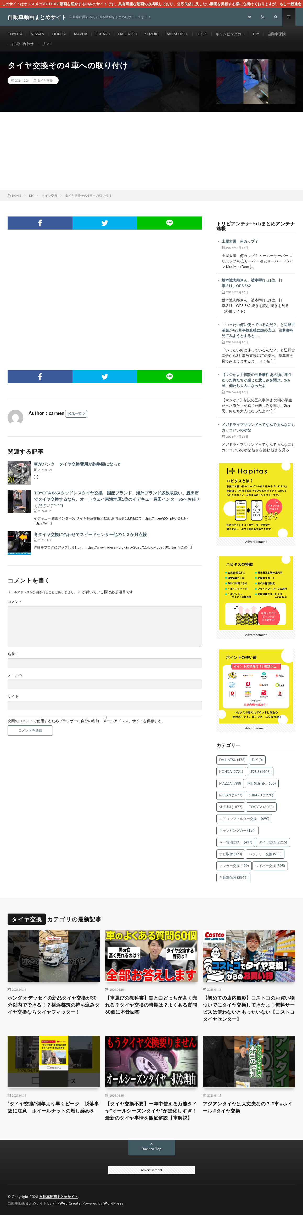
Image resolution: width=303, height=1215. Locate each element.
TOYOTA (15, 34)
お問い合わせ (23, 43)
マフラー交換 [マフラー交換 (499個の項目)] (234, 866)
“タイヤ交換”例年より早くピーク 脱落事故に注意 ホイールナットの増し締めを (53, 1107)
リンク (47, 43)
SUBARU (103, 34)
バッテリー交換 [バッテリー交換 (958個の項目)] (265, 854)
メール (15, 675)
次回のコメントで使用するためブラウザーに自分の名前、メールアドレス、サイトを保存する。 (86, 721)
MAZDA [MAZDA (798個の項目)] (230, 783)
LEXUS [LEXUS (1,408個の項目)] (260, 771)
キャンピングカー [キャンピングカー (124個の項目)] (237, 830)
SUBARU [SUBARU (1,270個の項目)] (261, 795)
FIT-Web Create (67, 1203)
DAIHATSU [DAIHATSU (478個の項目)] (232, 760)
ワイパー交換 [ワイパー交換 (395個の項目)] (270, 866)
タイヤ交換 (45, 80)
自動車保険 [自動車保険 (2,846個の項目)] (233, 877)
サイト (13, 696)
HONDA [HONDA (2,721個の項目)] (231, 771)
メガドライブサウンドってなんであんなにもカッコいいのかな (258, 427)
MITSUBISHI (177, 34)
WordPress (113, 1203)
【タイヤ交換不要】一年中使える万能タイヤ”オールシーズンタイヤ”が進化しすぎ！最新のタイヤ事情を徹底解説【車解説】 (151, 1111)
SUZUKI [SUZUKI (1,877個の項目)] (230, 807)
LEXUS (202, 34)
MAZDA (80, 34)
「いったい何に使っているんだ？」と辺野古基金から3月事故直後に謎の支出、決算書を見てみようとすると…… (258, 330)
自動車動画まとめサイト (58, 1197)
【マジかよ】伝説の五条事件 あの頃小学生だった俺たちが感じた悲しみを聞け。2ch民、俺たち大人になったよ (257, 380)
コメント (15, 601)
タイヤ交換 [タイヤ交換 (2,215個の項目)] (273, 842)
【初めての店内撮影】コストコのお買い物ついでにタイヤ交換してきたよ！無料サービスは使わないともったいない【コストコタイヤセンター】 (249, 1008)
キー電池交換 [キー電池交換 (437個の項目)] (235, 842)
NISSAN (37, 34)
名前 (13, 654)
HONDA (59, 34)
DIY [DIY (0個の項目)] (257, 760)
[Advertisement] (151, 150)
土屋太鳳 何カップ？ (240, 241)
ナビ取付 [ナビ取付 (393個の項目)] (230, 854)
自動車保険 (276, 34)
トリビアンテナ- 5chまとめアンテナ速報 (255, 226)
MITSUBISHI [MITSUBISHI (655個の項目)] (262, 783)
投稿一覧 (75, 414)
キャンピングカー (230, 34)
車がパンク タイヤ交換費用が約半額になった (78, 463)
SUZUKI (152, 34)
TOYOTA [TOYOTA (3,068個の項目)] (261, 807)
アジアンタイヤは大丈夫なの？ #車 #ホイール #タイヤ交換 (248, 1107)
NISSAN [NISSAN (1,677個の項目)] (230, 795)
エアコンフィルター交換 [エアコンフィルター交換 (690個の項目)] (244, 819)
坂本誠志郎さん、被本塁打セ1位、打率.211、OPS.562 (252, 283)
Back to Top (151, 1148)
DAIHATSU (127, 34)
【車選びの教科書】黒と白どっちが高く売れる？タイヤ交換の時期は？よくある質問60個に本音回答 (151, 1005)
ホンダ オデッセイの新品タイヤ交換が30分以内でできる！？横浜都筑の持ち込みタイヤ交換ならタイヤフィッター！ (54, 1005)
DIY (256, 34)
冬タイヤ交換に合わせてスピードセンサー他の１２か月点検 (90, 534)
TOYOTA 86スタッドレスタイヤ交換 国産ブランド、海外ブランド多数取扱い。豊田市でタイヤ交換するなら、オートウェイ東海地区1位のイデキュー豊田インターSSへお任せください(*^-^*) (117, 499)
